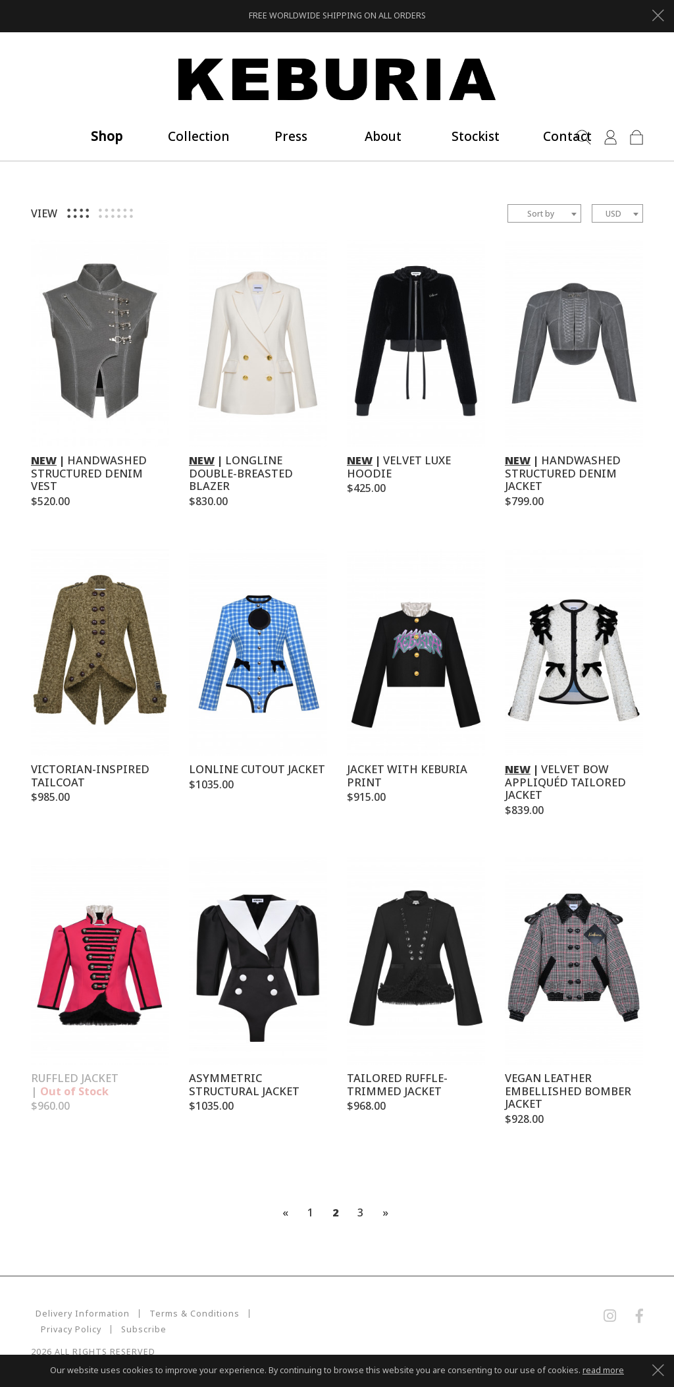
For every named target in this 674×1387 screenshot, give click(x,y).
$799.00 (524, 501)
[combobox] (544, 213)
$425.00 (366, 488)
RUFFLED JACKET (74, 1084)
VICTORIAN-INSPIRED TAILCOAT (90, 775)
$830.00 (208, 501)
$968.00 (366, 1106)
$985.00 (50, 797)
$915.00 (366, 797)
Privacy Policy (285, 1313)
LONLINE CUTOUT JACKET (257, 768)
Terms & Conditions (190, 1313)
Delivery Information (78, 1313)
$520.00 (50, 501)
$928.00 (524, 1119)
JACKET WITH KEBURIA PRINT (407, 775)
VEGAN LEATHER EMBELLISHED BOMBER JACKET (568, 1091)
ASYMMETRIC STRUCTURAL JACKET (244, 1084)
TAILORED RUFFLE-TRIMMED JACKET (397, 1084)
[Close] (658, 14)
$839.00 (524, 810)
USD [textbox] (613, 213)
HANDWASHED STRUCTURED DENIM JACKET (563, 473)
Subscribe (63, 1329)
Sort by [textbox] (540, 213)
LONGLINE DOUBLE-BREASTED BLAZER (241, 473)
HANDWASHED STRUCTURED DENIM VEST (89, 473)
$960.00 (50, 1106)
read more (603, 1370)
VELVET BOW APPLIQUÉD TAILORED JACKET (565, 782)
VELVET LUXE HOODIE (399, 466)
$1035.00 (211, 784)
